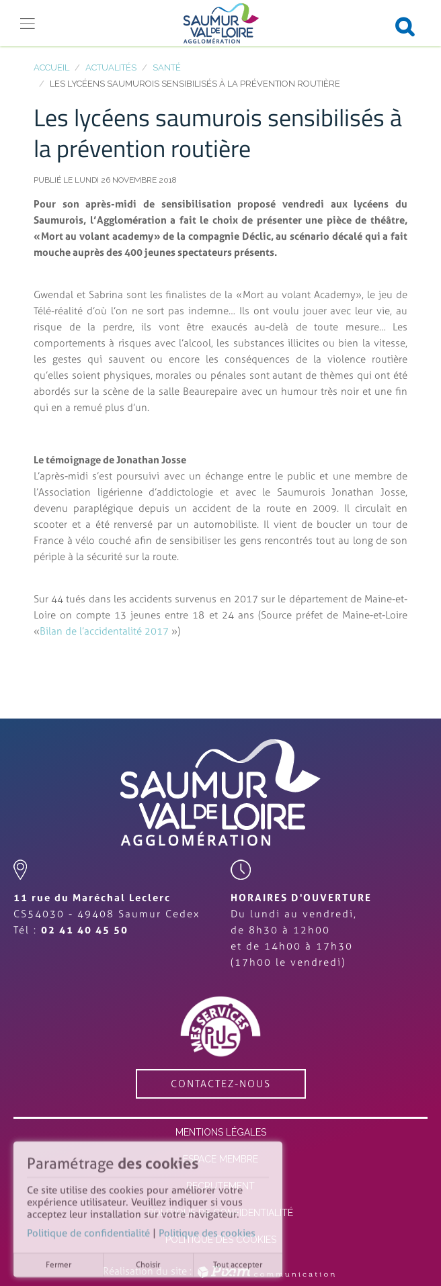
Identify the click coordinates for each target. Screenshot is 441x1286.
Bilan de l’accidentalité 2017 (105, 631)
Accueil (51, 67)
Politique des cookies (207, 1236)
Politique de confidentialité (88, 1236)
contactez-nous (221, 1084)
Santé (167, 67)
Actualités (110, 67)
